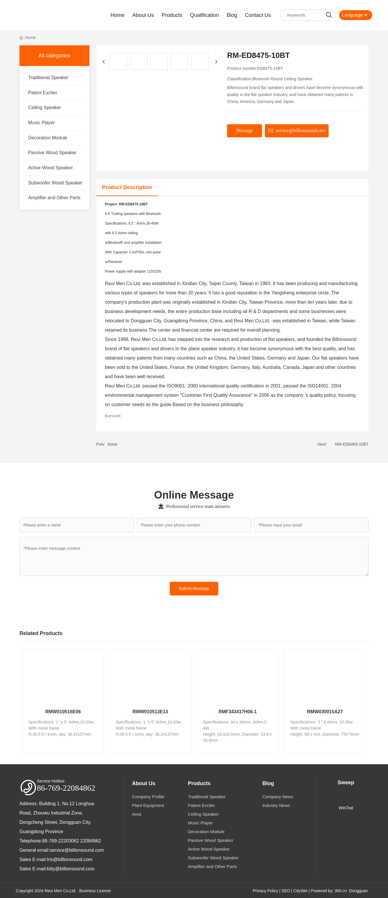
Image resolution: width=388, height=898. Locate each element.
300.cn (340, 890)
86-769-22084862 (66, 787)
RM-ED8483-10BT (351, 443)
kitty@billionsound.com (71, 867)
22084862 (90, 839)
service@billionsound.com (77, 849)
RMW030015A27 (325, 710)
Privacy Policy (265, 890)
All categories (54, 55)
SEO (285, 890)
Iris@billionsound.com (70, 858)
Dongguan (358, 890)
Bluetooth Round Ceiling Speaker (282, 78)
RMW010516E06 (63, 710)
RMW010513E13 (150, 710)
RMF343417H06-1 (238, 710)
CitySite (300, 890)
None (112, 443)
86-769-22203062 (60, 839)
